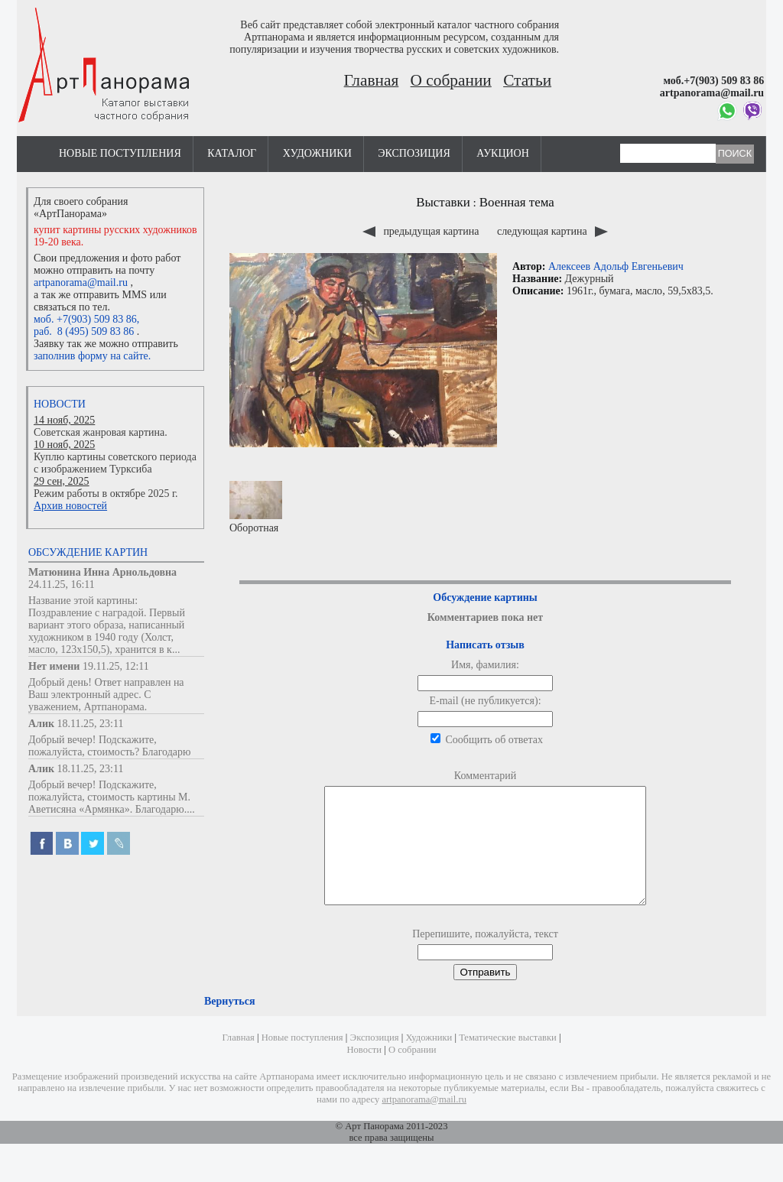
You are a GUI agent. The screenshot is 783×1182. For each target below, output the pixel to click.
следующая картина (552, 231)
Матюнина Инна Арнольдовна (102, 572)
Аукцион (502, 153)
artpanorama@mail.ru (81, 282)
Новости (60, 404)
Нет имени (54, 666)
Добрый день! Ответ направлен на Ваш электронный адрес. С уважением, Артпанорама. (106, 695)
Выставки (443, 202)
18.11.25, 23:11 (90, 723)
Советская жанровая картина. (100, 432)
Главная (371, 80)
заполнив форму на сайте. (92, 356)
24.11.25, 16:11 (61, 584)
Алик (41, 723)
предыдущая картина (422, 231)
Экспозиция (414, 153)
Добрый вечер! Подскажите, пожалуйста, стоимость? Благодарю (109, 746)
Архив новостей (70, 505)
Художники (317, 153)
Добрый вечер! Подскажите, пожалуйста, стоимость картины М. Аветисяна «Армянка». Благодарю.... (111, 797)
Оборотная (255, 507)
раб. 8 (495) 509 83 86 (84, 331)
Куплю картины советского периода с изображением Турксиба (115, 463)
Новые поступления (120, 153)
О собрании (451, 80)
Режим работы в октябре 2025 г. (106, 493)
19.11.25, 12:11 (116, 666)
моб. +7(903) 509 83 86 (85, 319)
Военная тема (516, 202)
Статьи (527, 80)
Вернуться (229, 1024)
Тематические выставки (508, 1060)
